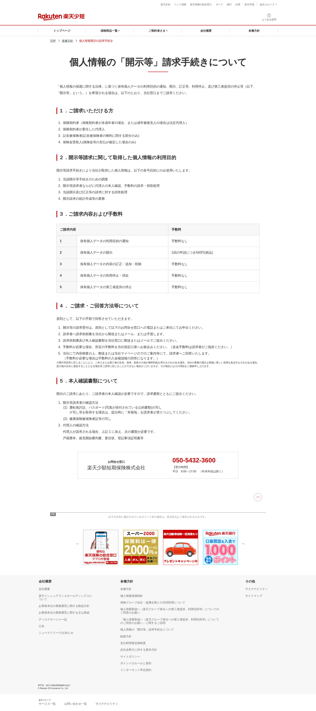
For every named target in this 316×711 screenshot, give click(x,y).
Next (243, 544)
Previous (78, 544)
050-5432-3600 (194, 460)
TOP (53, 40)
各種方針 (67, 40)
